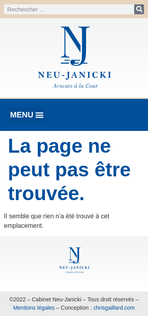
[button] (27, 115)
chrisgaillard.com (114, 308)
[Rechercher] (139, 9)
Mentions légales (33, 308)
